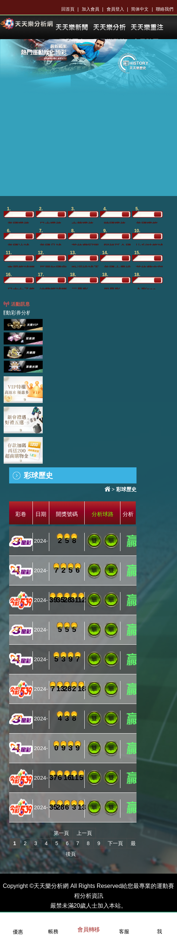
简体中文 (140, 9)
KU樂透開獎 (146, 27)
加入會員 (90, 9)
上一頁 (84, 833)
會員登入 (115, 9)
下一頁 (115, 843)
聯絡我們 (164, 9)
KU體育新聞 (71, 27)
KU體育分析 (109, 27)
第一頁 (61, 833)
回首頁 (67, 9)
